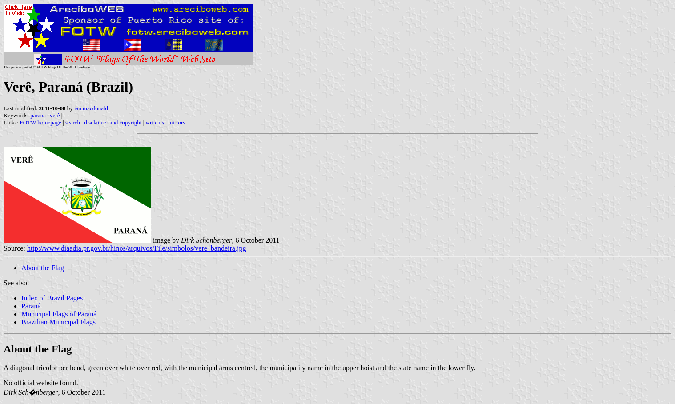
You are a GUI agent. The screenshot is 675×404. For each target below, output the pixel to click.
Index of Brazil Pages (52, 298)
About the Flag (42, 268)
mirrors (176, 122)
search (72, 122)
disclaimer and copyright (112, 122)
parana (38, 115)
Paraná (31, 306)
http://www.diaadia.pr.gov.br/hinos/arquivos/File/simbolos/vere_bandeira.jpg (136, 248)
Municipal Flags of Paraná (58, 314)
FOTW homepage (40, 122)
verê (55, 115)
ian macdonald (91, 108)
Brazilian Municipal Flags (58, 322)
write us (155, 122)
